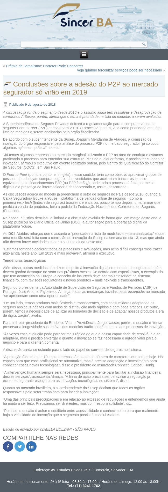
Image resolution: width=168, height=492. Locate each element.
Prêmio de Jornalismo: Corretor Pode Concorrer (44, 66)
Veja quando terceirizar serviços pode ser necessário (119, 70)
